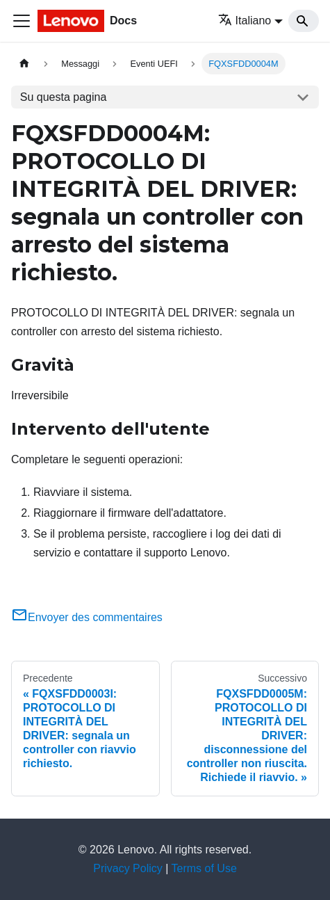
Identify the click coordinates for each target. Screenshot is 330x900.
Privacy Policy (128, 868)
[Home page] (24, 63)
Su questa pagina (63, 97)
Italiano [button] (245, 20)
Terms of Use (204, 868)
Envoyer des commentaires (87, 617)
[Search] (303, 21)
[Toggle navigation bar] (21, 20)
